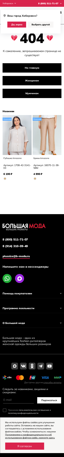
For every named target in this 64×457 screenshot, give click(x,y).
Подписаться (49, 400)
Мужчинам (31, 93)
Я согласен (24, 446)
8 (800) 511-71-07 (15, 239)
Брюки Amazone (41, 158)
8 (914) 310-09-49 (15, 246)
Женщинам (32, 80)
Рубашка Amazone (12, 158)
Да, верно (16, 24)
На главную (32, 67)
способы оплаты (52, 382)
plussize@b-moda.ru (16, 256)
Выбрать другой (41, 24)
